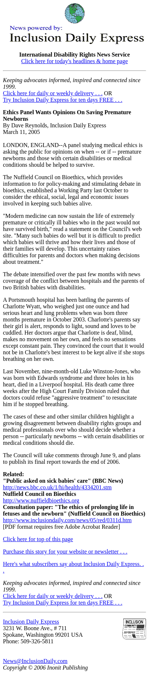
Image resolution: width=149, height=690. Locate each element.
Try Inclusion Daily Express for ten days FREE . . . (62, 100)
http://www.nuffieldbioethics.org (41, 500)
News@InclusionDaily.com (35, 661)
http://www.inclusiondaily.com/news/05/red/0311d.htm (67, 520)
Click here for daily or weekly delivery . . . (53, 93)
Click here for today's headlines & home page (74, 61)
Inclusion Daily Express (31, 621)
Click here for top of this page (38, 539)
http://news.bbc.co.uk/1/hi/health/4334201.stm (57, 487)
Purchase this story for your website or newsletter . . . (65, 551)
